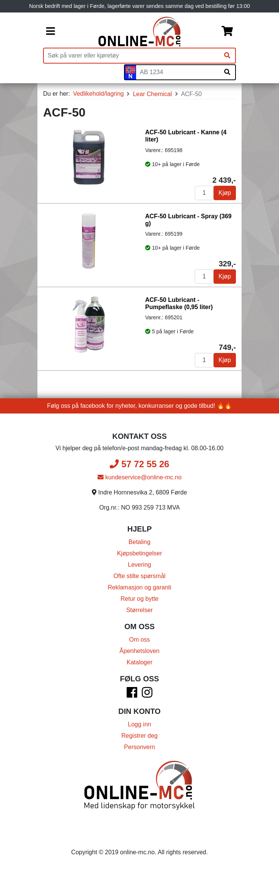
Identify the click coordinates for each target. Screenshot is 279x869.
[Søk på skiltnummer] (227, 72)
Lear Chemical (152, 94)
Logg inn (139, 724)
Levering (139, 564)
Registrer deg (139, 735)
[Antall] (204, 193)
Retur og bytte (140, 598)
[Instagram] (147, 695)
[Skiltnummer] (177, 72)
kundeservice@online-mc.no (140, 477)
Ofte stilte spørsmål (139, 576)
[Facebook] (132, 695)
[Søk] (227, 55)
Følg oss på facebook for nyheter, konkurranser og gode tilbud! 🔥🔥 (139, 406)
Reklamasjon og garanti (139, 587)
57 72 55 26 (139, 464)
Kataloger (140, 662)
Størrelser (139, 610)
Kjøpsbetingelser (139, 553)
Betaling (139, 542)
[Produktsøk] (131, 55)
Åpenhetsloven (139, 651)
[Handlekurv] (227, 31)
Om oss (139, 639)
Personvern (139, 747)
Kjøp (225, 193)
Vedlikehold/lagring (98, 93)
